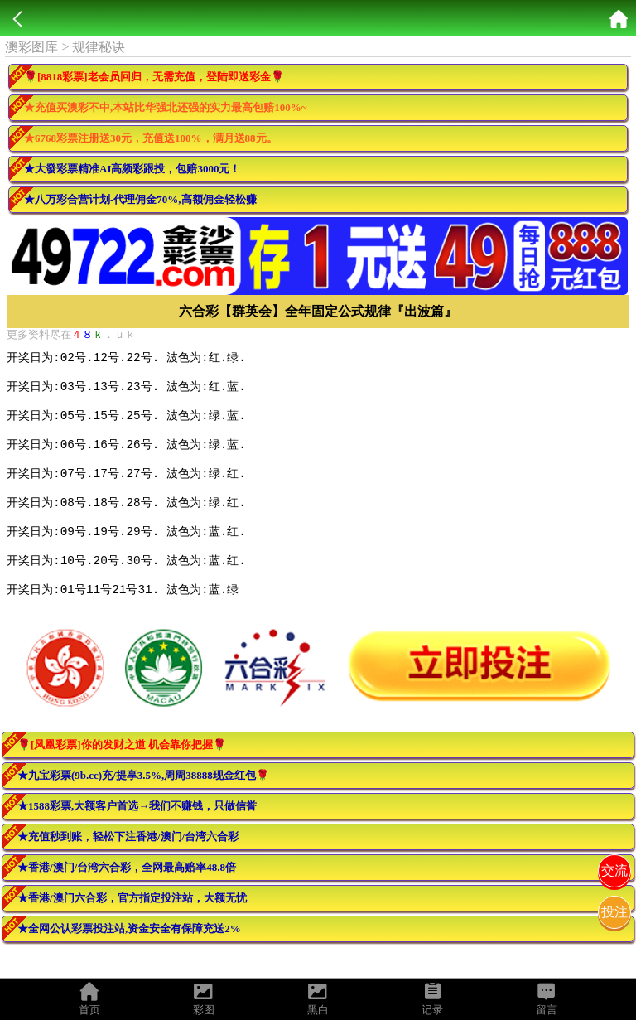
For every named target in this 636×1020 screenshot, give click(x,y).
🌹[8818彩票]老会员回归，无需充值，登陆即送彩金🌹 (154, 76)
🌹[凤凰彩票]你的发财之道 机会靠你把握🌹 (121, 772)
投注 (614, 912)
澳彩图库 (31, 47)
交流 (614, 870)
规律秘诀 (98, 47)
